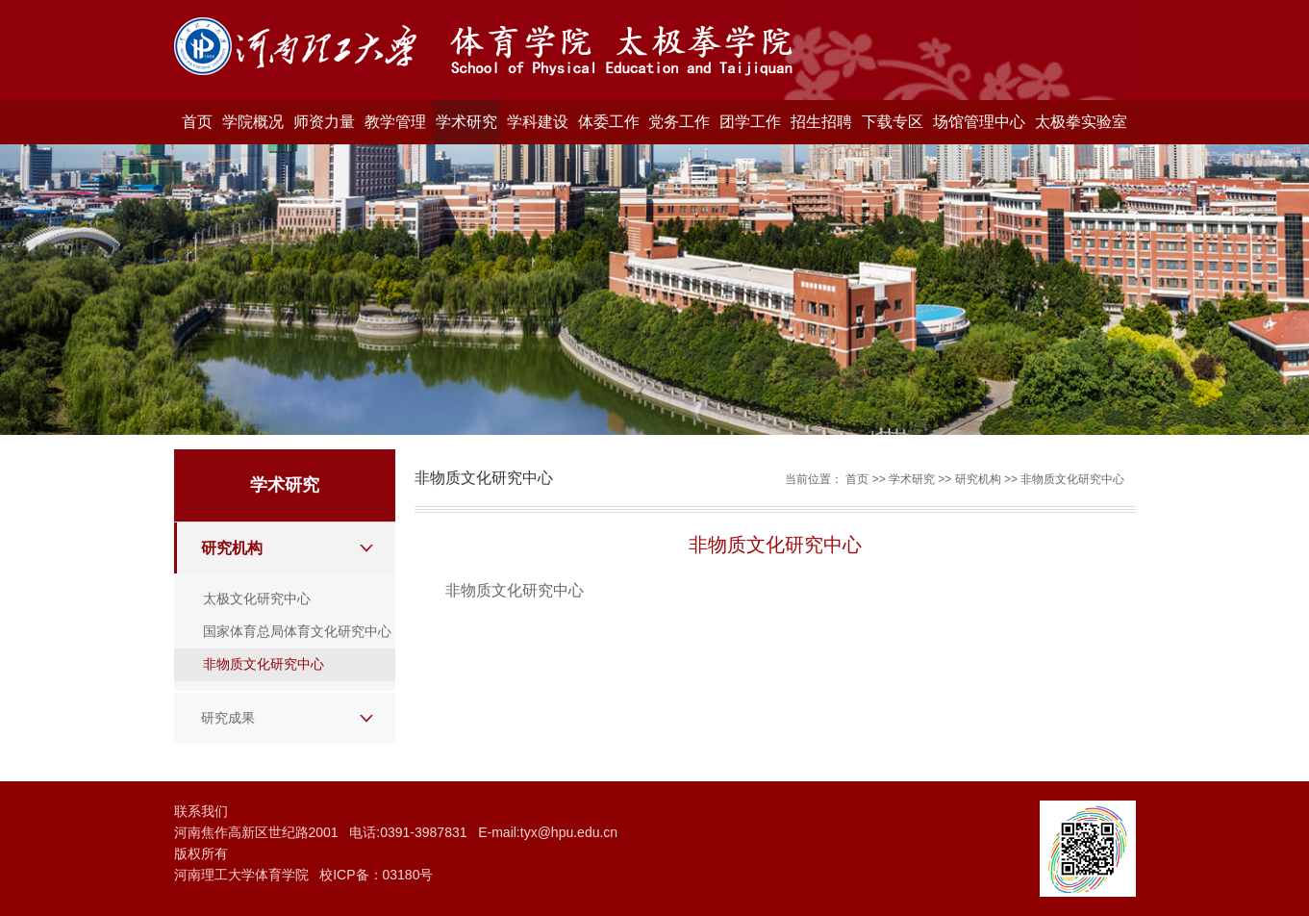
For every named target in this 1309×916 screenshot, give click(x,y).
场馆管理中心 (979, 122)
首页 (197, 122)
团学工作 (750, 122)
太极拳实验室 (1081, 122)
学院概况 (253, 122)
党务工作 (679, 122)
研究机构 (232, 548)
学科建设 (537, 122)
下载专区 (892, 122)
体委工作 (609, 122)
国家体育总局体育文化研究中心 (297, 631)
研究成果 (228, 717)
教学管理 (395, 122)
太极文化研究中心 (257, 598)
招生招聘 (821, 122)
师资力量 (324, 122)
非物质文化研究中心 (263, 664)
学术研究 (466, 122)
